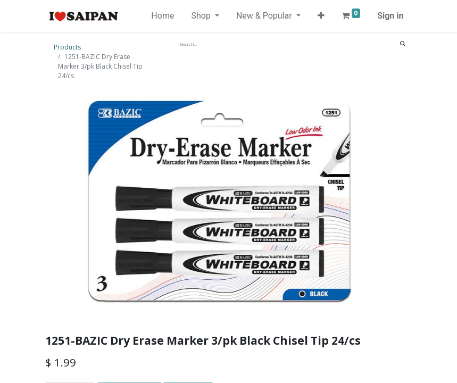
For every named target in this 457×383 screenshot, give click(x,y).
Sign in (390, 16)
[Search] (402, 44)
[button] (321, 16)
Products (67, 47)
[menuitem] (162, 16)
